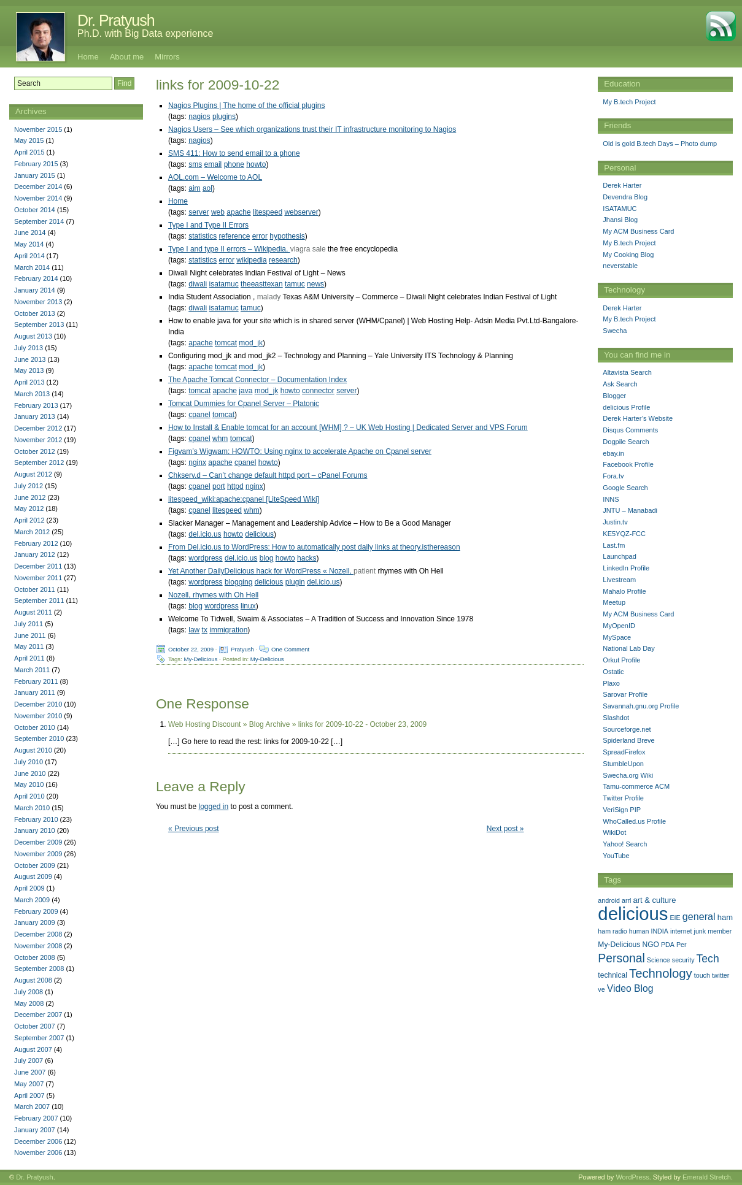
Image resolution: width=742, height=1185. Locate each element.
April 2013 (29, 382)
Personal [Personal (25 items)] (621, 958)
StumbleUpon (623, 763)
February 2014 (36, 278)
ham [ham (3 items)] (725, 917)
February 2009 (36, 911)
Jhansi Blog (620, 219)
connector (318, 390)
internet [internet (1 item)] (681, 931)
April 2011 (29, 658)
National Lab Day (628, 648)
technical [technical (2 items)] (612, 975)
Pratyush (242, 649)
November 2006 (38, 1152)
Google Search (625, 487)
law (193, 630)
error (260, 236)
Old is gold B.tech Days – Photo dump (660, 143)
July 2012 (28, 485)
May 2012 (29, 508)
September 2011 (39, 600)
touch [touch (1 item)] (702, 975)
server (198, 212)
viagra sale (308, 249)
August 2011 (33, 612)
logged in (214, 806)
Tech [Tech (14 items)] (708, 959)
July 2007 (28, 1060)
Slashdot (616, 717)
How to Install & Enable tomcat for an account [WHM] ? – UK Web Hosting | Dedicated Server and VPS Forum (348, 427)
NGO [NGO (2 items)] (650, 944)
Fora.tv (613, 476)
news (315, 284)
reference (234, 236)
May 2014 (29, 244)
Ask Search (620, 384)
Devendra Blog (625, 197)
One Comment (290, 649)
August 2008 (33, 980)
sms (195, 164)
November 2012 (38, 439)
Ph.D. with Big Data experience (145, 33)
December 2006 (38, 1141)
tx (204, 630)
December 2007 (38, 1014)
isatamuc (224, 284)
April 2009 (29, 888)
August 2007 (33, 1049)
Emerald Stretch (706, 1177)
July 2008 (28, 991)
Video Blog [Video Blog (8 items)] (630, 988)
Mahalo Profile (624, 591)
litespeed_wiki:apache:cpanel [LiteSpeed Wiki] (243, 499)
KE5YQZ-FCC (624, 533)
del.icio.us (204, 534)
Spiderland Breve (628, 740)
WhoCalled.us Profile (634, 821)
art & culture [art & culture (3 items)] (654, 900)
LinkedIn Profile (626, 568)
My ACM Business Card (638, 231)
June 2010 (29, 773)
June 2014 (29, 232)
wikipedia (251, 260)
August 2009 (33, 876)
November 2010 (38, 715)
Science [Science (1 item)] (658, 960)
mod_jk (251, 343)
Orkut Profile (621, 660)
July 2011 (28, 623)
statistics (202, 236)
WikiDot (614, 832)
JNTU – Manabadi (630, 510)
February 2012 (36, 543)
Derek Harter (622, 185)
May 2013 (29, 370)
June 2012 (29, 497)
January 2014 (34, 290)
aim (194, 188)
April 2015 (29, 152)
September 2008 (39, 968)
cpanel (199, 414)
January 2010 (34, 830)
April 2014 (29, 255)
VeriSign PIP (622, 809)
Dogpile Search (626, 441)
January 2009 (34, 922)
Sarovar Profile (625, 694)
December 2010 (38, 704)
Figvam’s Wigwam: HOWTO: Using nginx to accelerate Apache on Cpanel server (299, 451)
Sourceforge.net (627, 729)
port (218, 486)
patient (365, 571)
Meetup (614, 602)
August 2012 (33, 474)
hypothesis (286, 236)
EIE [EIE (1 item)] (675, 917)
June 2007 (29, 1072)
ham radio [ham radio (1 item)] (612, 931)
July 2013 (28, 347)
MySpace (617, 637)
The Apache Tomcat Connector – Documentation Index (257, 379)
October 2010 (34, 727)
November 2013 (38, 301)
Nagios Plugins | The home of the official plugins (246, 105)
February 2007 (36, 1118)
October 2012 (34, 451)
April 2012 (29, 520)
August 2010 (33, 750)
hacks (306, 558)
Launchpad (619, 556)
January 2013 (34, 416)
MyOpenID (619, 625)
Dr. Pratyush (116, 20)
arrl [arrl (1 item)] (626, 900)
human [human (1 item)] (639, 931)
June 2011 (29, 635)
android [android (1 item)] (609, 900)
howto (256, 164)
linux (248, 606)
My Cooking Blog (628, 254)
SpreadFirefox (624, 752)
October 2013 (34, 313)
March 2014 (32, 267)
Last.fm (614, 545)
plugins (224, 116)
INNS (611, 499)
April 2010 (29, 796)
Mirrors (167, 56)
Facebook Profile (628, 464)
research (283, 260)
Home (88, 56)
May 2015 (29, 140)
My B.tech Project (629, 101)
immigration (228, 630)
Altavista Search (627, 372)
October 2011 (34, 589)
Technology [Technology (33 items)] (660, 973)
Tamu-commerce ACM (636, 786)
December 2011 (38, 566)
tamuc (295, 284)
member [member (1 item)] (720, 931)
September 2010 (39, 738)
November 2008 (38, 945)
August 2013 (33, 336)
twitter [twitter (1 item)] (720, 975)
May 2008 (29, 1003)
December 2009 (38, 842)
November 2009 (38, 853)
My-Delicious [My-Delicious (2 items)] (619, 944)
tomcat (226, 343)
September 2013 (39, 324)
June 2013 (29, 359)
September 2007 (39, 1037)
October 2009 (34, 865)
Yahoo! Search (625, 844)
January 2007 (34, 1129)
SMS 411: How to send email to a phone (234, 153)
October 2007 (34, 1026)
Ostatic (613, 671)
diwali (197, 284)
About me (127, 56)
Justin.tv (615, 522)
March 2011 (32, 669)
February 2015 (36, 163)
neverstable (620, 265)
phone (234, 164)
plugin (295, 582)
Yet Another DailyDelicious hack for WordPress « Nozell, (261, 571)
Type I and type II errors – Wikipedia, (229, 249)
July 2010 (28, 761)
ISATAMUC (619, 208)
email (213, 164)
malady (269, 297)
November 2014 (38, 198)
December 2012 (38, 428)
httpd (235, 486)
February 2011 (36, 681)
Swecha (615, 330)
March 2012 (32, 531)
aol (207, 188)
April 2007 (29, 1095)
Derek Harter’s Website (638, 418)
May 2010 (29, 784)
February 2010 (36, 819)
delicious (259, 534)
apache (238, 212)
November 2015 (38, 129)
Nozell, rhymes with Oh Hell (213, 595)
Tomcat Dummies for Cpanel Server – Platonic (243, 403)
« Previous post (193, 828)
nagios (199, 116)
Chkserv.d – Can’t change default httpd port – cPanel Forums (268, 475)
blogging (238, 582)
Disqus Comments (630, 430)
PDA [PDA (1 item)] (667, 944)
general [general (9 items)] (699, 916)
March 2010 (32, 807)
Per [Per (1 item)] (681, 944)
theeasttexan (262, 284)
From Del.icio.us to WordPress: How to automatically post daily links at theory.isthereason (314, 547)
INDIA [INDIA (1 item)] (659, 931)
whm (220, 438)
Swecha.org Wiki (628, 775)
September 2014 (39, 221)
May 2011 (29, 646)
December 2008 (38, 934)
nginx (197, 462)
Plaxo (611, 683)
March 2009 (32, 899)
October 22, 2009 (191, 649)
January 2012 (34, 554)
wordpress (205, 558)
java (245, 390)
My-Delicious (201, 659)
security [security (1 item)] (683, 960)
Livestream (619, 579)
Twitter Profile (623, 798)
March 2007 (32, 1106)
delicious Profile (626, 407)
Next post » (505, 828)
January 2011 (34, 692)
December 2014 (38, 186)
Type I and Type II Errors (208, 225)
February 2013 (36, 405)
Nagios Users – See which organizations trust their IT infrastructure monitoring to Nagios (312, 129)
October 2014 (34, 209)
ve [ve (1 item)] (601, 989)
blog (267, 558)
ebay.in (613, 453)
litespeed (267, 212)
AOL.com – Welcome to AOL (215, 177)
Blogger (614, 395)
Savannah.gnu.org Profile (641, 706)
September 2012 (39, 462)
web (218, 212)
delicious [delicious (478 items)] (633, 913)
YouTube (616, 855)
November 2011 (38, 577)
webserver (301, 212)
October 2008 (34, 957)
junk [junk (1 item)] (700, 931)
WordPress (632, 1177)
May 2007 (29, 1083)
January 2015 (34, 175)
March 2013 (32, 393)
